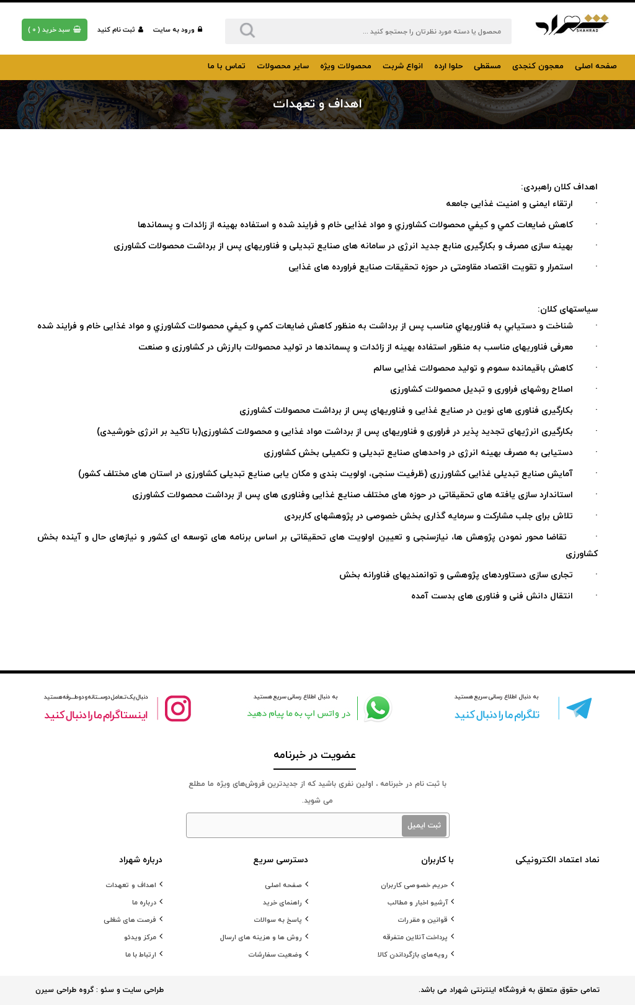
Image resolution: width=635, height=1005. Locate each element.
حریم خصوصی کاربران (414, 885)
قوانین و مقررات (422, 920)
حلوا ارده (448, 66)
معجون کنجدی (538, 66)
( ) (54, 30)
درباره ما (144, 903)
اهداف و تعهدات (130, 885)
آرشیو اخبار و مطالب (418, 903)
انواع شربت (403, 66)
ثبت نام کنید (120, 30)
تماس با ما (227, 66)
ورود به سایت (177, 30)
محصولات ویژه (345, 66)
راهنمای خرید (282, 903)
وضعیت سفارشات (275, 955)
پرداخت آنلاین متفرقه (415, 937)
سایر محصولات (283, 66)
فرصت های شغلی (130, 920)
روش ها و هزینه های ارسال (261, 937)
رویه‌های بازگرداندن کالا (413, 955)
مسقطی (487, 66)
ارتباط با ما (140, 955)
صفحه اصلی (596, 66)
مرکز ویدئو (140, 937)
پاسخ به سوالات (278, 920)
